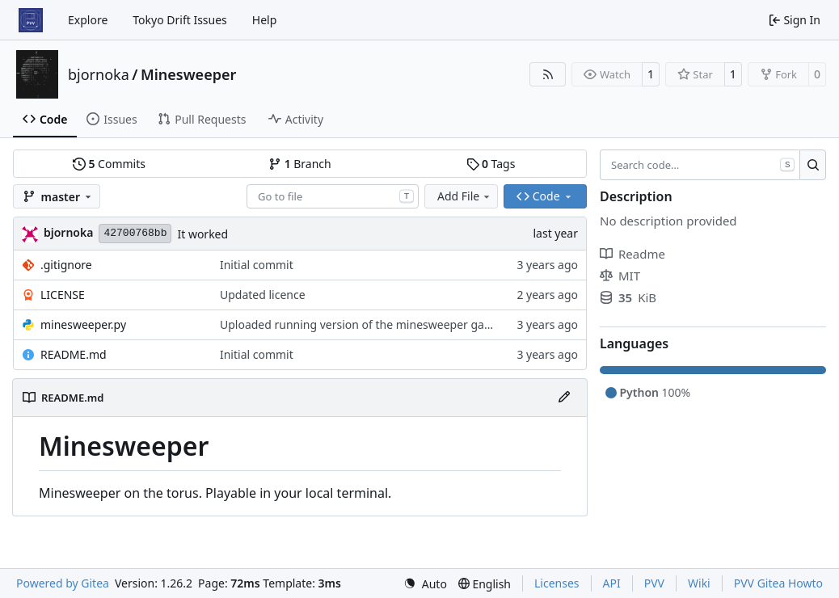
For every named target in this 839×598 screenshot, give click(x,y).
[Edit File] (564, 397)
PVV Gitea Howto (778, 583)
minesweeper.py (83, 324)
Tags (491, 163)
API (612, 583)
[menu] (425, 584)
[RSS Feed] (548, 74)
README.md (73, 354)
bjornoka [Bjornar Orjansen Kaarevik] (68, 232)
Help (264, 19)
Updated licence (263, 294)
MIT (620, 275)
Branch (299, 163)
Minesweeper (188, 74)
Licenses (557, 583)
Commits (109, 163)
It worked (202, 234)
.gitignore (66, 264)
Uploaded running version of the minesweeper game (360, 324)
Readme (632, 254)
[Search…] (812, 165)
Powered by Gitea (62, 583)
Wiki (699, 583)
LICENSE (62, 294)
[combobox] (333, 196)
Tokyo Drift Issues (180, 19)
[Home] (30, 20)
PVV (654, 583)
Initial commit (256, 264)
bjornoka (98, 74)
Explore (88, 19)
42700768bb (135, 233)
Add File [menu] (464, 196)
